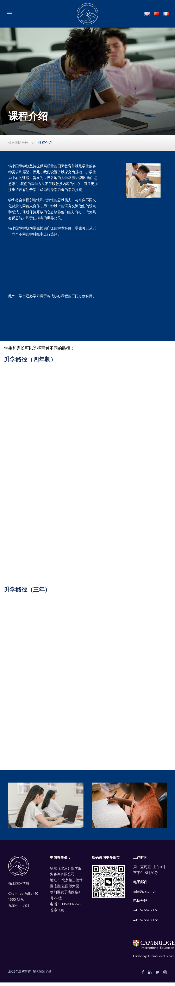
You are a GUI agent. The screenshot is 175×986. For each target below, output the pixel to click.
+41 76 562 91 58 (145, 913)
